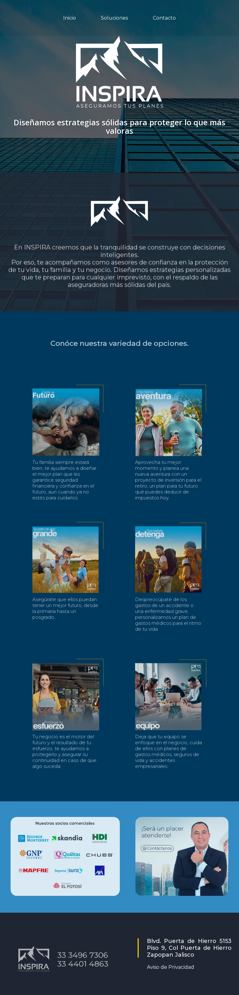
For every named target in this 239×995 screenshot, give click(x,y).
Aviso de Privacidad (170, 967)
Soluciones (114, 18)
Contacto (164, 18)
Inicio (69, 18)
